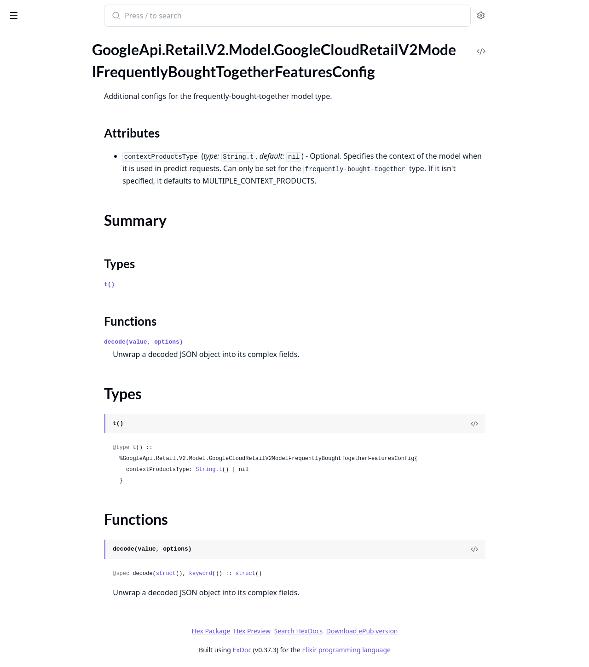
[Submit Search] (184, 16)
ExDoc (310, 649)
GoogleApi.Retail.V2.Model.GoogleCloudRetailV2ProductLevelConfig (65, 386)
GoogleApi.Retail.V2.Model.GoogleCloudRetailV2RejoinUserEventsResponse (65, 535)
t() (178, 284)
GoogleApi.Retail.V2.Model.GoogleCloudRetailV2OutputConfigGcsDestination (65, 188)
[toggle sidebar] (126, 14)
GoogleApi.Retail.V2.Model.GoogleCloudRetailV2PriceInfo (65, 287)
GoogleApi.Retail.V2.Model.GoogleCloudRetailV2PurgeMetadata (65, 424)
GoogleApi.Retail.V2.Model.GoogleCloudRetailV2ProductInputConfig (65, 374)
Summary (31, 99)
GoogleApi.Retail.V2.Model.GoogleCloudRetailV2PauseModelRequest (65, 212)
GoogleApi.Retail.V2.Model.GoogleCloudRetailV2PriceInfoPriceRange (65, 299)
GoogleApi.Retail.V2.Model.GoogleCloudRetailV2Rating (65, 498)
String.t (278, 469)
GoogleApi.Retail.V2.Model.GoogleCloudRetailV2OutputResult (65, 200)
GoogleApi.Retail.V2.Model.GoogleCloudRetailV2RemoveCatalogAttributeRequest (65, 548)
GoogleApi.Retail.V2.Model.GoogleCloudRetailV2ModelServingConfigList (65, 150)
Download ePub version (431, 631)
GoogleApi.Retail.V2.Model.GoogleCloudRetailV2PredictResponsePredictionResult (65, 274)
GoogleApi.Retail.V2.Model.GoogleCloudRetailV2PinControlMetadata (65, 225)
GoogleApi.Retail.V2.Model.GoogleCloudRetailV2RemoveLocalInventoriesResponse (65, 635)
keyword (269, 573)
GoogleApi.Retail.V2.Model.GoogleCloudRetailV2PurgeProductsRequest (65, 448)
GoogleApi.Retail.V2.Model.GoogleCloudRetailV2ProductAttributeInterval (65, 324)
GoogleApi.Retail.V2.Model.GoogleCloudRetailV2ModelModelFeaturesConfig (65, 138)
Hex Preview (321, 631)
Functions (32, 121)
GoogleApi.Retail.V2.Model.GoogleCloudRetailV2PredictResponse (65, 262)
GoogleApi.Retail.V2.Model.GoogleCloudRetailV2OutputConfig (65, 163)
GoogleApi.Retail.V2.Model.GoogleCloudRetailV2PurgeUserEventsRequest (65, 473)
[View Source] (543, 423)
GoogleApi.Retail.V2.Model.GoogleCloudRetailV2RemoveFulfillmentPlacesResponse (65, 597)
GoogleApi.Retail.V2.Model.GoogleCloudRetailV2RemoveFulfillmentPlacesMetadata (65, 573)
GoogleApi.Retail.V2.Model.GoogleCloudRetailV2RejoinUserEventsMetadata (65, 510)
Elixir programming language (415, 649)
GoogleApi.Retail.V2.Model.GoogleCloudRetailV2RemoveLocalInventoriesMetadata (65, 610)
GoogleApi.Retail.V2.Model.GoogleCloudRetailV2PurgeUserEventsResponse (65, 486)
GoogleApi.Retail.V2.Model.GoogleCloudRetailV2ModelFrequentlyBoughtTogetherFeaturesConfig (65, 72)
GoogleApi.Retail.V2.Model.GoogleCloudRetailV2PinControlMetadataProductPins (65, 237)
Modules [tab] (55, 39)
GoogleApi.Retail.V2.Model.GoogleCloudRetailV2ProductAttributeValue (65, 337)
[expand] (128, 49)
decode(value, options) (212, 342)
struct (234, 573)
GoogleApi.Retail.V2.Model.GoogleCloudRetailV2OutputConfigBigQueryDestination (65, 175)
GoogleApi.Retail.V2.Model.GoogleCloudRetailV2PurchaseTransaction (65, 411)
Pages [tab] (16, 39)
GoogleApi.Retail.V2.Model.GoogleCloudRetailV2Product (65, 312)
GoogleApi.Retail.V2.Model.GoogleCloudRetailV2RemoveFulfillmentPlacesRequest (65, 585)
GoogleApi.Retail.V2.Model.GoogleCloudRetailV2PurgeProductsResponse (65, 461)
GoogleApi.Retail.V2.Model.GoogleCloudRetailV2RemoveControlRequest (65, 560)
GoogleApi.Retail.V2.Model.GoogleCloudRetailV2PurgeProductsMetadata (65, 436)
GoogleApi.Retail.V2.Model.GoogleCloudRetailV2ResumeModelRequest (65, 660)
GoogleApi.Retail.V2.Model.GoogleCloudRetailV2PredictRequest (65, 250)
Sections (29, 88)
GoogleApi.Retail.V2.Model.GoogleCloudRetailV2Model (65, 60)
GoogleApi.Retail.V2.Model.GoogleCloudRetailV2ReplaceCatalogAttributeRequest (65, 647)
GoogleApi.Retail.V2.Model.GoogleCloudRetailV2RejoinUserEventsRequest (65, 523)
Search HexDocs (367, 631)
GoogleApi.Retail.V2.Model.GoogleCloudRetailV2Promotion (65, 399)
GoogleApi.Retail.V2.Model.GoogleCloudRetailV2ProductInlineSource (65, 361)
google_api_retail (40, 11)
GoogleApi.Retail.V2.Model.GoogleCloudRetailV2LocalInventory (65, 47)
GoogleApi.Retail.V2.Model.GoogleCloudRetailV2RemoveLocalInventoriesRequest (65, 622)
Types (25, 110)
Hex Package (279, 631)
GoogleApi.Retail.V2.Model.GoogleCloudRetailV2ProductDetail (65, 349)
